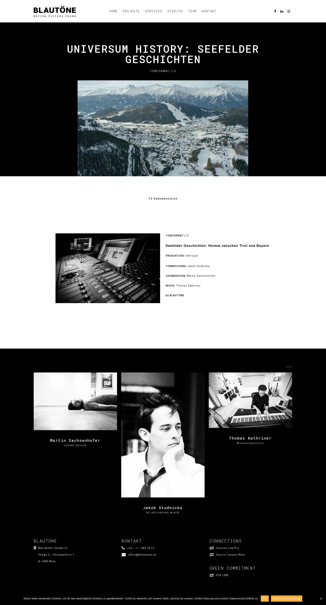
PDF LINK (222, 575)
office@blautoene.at (142, 554)
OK (265, 598)
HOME (113, 11)
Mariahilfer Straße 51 (53, 548)
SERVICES (153, 11)
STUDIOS (175, 11)
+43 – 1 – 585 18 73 (140, 548)
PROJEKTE (131, 11)
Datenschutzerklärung (286, 598)
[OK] (321, 598)
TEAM (192, 11)
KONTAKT (209, 11)
